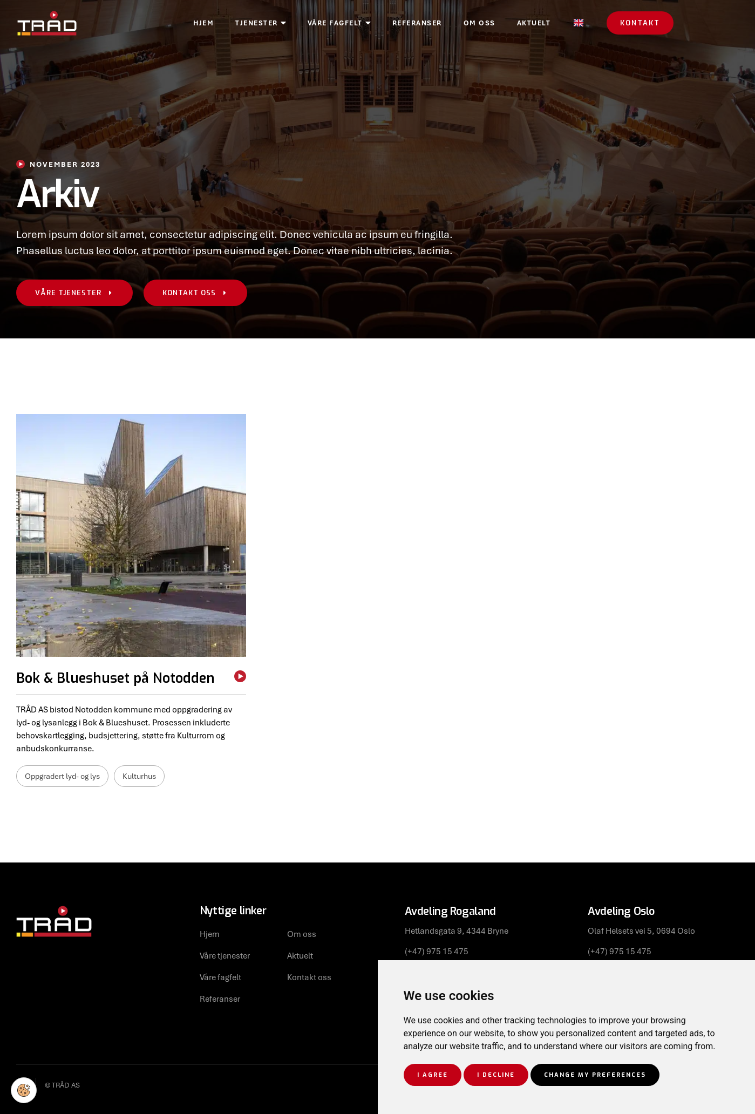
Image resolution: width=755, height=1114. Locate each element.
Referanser (481, 24)
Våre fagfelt (403, 24)
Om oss (544, 24)
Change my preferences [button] (595, 1075)
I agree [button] (432, 1075)
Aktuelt (598, 24)
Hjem (267, 24)
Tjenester (325, 24)
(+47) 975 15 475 (436, 951)
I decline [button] (496, 1075)
